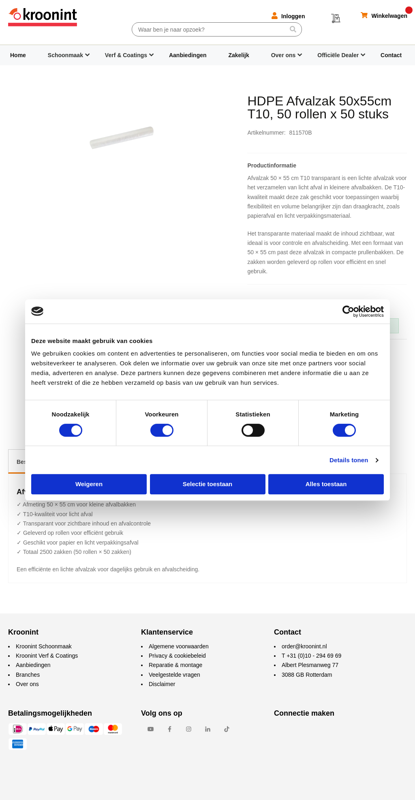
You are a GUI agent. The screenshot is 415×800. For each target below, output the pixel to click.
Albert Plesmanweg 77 (310, 665)
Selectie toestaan (208, 483)
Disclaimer (162, 684)
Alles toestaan (326, 483)
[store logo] (42, 17)
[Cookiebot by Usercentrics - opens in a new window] (348, 311)
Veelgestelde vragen (174, 674)
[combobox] (217, 29)
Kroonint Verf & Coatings (47, 655)
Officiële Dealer (338, 55)
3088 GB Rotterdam (307, 674)
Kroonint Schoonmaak (44, 646)
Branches (28, 674)
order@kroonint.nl (304, 646)
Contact (391, 55)
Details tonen (348, 460)
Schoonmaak (65, 55)
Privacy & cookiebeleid (177, 655)
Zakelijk (238, 55)
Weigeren (89, 483)
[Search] (293, 29)
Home (18, 55)
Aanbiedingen (188, 55)
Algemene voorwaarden (179, 646)
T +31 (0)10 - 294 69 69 (311, 655)
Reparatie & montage (175, 665)
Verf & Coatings (126, 55)
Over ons (283, 55)
